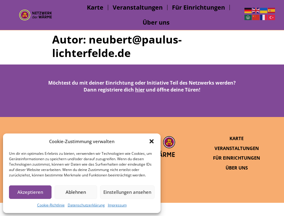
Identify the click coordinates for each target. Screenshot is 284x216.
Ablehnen (76, 192)
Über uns (156, 22)
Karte (95, 7)
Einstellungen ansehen (127, 192)
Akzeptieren (30, 192)
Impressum (117, 205)
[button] (152, 141)
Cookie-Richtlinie (51, 205)
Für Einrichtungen (198, 7)
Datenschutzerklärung (86, 205)
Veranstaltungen (138, 7)
